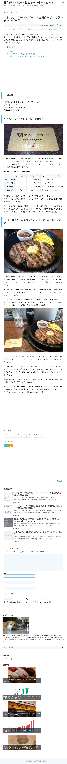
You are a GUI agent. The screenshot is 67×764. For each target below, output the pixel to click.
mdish (60, 481)
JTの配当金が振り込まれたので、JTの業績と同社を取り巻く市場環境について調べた (21, 697)
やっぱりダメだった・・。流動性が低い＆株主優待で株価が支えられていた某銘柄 (21, 714)
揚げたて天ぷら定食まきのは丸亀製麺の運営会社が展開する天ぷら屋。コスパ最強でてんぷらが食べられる (21, 747)
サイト (6, 586)
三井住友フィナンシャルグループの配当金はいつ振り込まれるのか (21, 731)
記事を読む (16, 502)
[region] (33, 73)
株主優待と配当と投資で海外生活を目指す (29, 2)
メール (6, 580)
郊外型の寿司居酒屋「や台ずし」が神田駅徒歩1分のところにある (21, 680)
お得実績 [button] (10, 51)
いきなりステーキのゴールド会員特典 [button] (21, 54)
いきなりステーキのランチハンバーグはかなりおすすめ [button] (28, 56)
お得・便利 (54, 25)
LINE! (50, 29)
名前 (5, 573)
